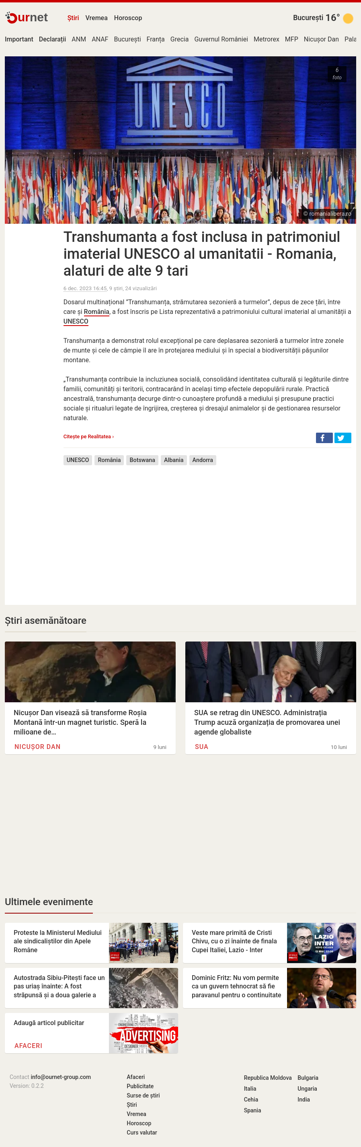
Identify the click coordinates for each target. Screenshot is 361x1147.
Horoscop (128, 18)
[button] (324, 438)
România (96, 312)
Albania (174, 460)
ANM (79, 39)
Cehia (251, 1099)
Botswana (142, 460)
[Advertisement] (207, 529)
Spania (252, 1110)
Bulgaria (307, 1078)
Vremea (96, 18)
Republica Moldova (268, 1078)
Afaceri (28, 1046)
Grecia (179, 39)
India (303, 1099)
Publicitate (140, 1086)
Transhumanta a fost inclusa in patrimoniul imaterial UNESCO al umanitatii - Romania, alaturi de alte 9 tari (202, 254)
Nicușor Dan (321, 39)
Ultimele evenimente (49, 902)
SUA (202, 747)
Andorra (203, 460)
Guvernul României (221, 39)
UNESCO (76, 321)
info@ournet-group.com (61, 1077)
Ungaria (307, 1088)
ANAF (100, 39)
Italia (250, 1088)
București (308, 18)
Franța (156, 39)
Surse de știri (143, 1095)
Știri (73, 18)
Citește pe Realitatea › (89, 436)
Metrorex (266, 39)
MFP (291, 39)
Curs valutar (142, 1132)
